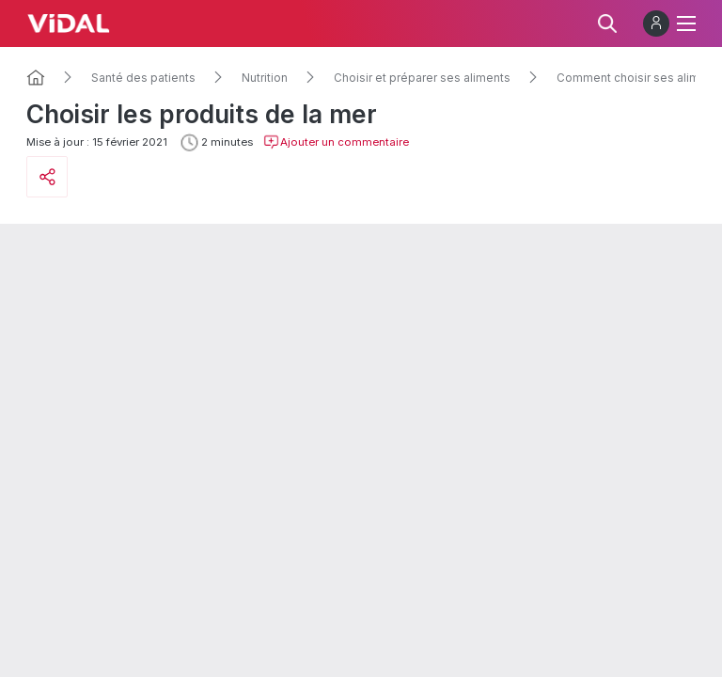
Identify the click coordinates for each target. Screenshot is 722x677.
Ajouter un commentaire (336, 142)
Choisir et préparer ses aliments (422, 78)
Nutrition (265, 78)
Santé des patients (143, 78)
